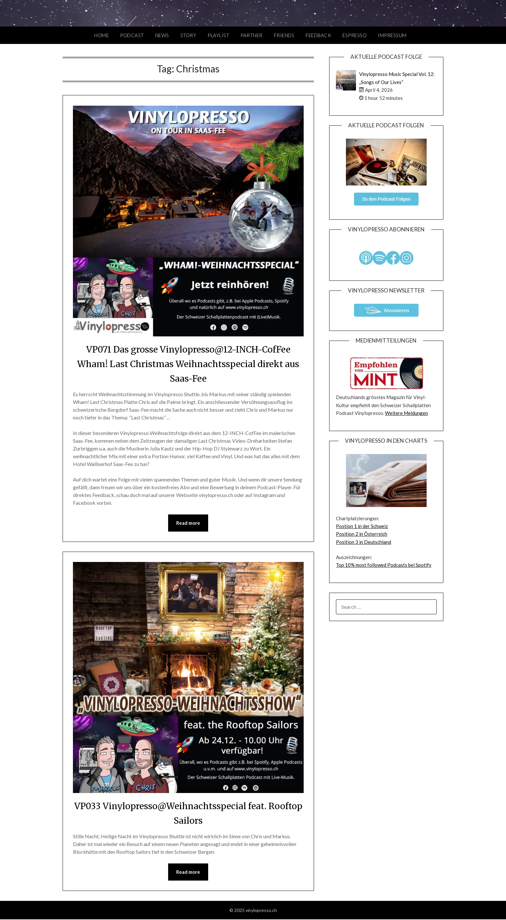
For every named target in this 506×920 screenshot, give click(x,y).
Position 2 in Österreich (361, 534)
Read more (188, 523)
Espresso (354, 35)
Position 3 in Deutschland (363, 542)
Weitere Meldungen (406, 413)
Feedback (318, 35)
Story (188, 35)
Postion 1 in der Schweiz (362, 526)
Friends (284, 35)
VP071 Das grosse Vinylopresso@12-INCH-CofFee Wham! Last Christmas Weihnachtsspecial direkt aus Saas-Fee (188, 363)
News (162, 35)
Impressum (392, 35)
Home (101, 35)
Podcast (132, 35)
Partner (251, 35)
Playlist (218, 35)
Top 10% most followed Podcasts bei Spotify (383, 565)
